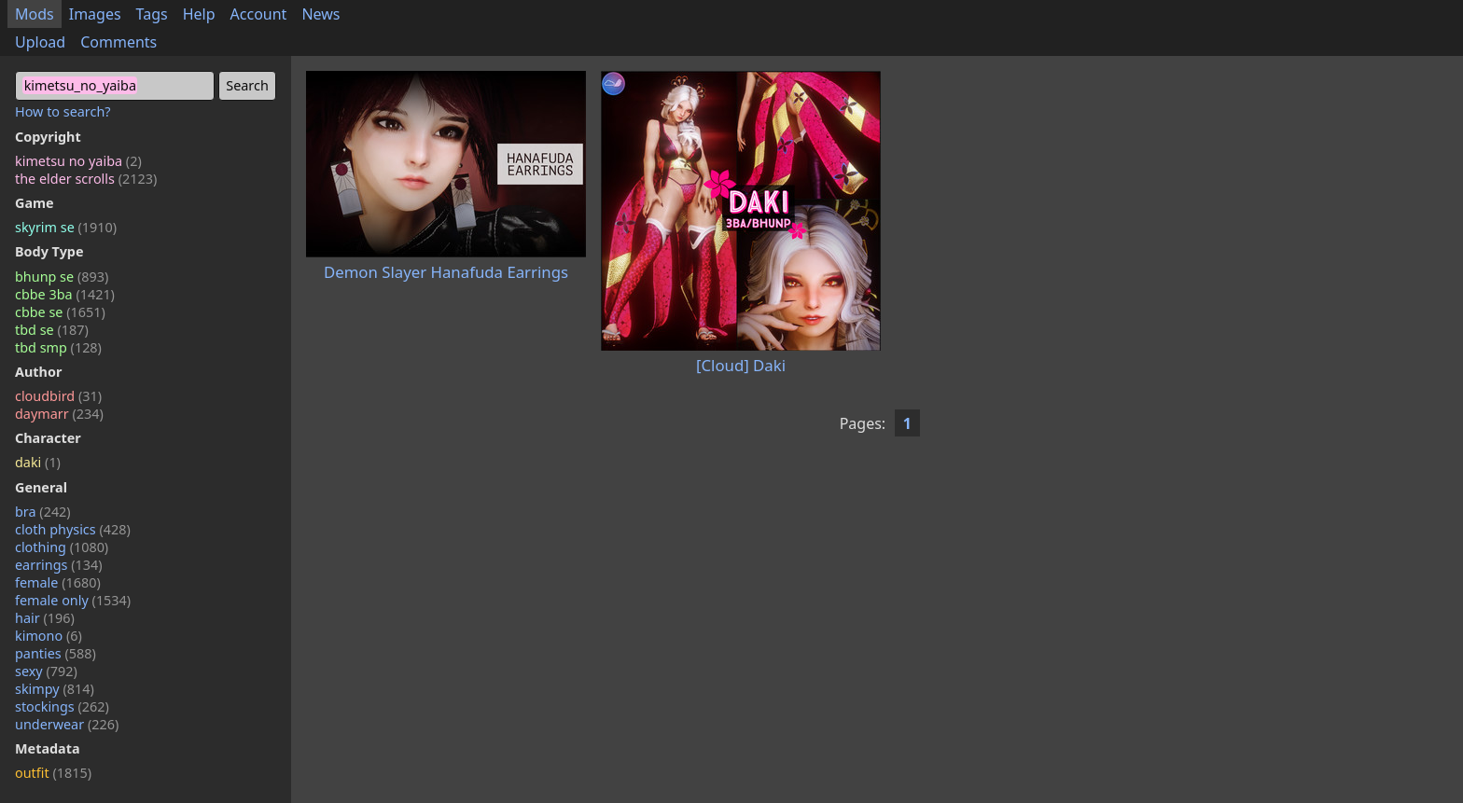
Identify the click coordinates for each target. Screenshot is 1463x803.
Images (95, 14)
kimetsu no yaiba (78, 161)
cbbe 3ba (65, 294)
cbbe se (60, 312)
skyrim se (66, 227)
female (58, 582)
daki (38, 462)
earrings (59, 565)
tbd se (52, 330)
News (320, 14)
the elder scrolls (86, 178)
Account (258, 14)
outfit (53, 773)
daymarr (59, 413)
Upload (40, 42)
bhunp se (61, 276)
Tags (152, 14)
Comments (118, 42)
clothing (61, 547)
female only (73, 600)
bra (43, 511)
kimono (48, 635)
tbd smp (58, 347)
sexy (46, 671)
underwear (66, 724)
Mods (34, 14)
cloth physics (73, 529)
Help (199, 14)
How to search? (63, 111)
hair (45, 618)
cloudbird (58, 396)
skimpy (54, 689)
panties (55, 653)
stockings (62, 706)
